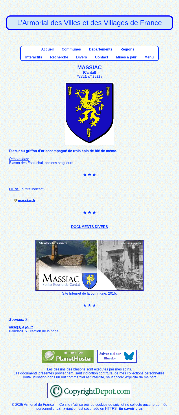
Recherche (59, 57)
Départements (101, 49)
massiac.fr (26, 200)
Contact (101, 57)
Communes (71, 49)
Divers (81, 57)
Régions (127, 49)
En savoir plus (131, 408)
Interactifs (33, 57)
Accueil (47, 49)
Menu (149, 57)
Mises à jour (126, 57)
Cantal (89, 72)
